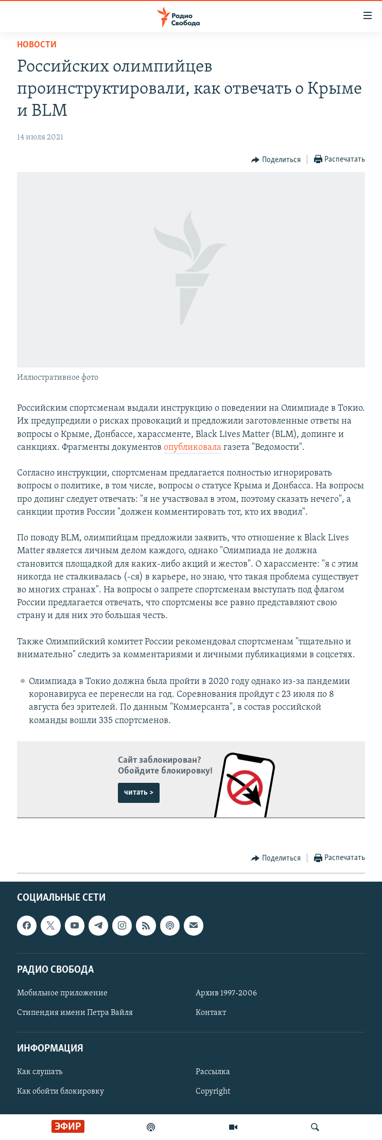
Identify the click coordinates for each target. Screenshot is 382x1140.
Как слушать (39, 1072)
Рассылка (213, 1072)
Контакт (211, 1013)
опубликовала (192, 447)
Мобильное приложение (62, 993)
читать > (138, 792)
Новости (37, 45)
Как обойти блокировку (60, 1092)
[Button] (276, 160)
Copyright (213, 1092)
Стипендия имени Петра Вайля (75, 1013)
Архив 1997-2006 (226, 993)
